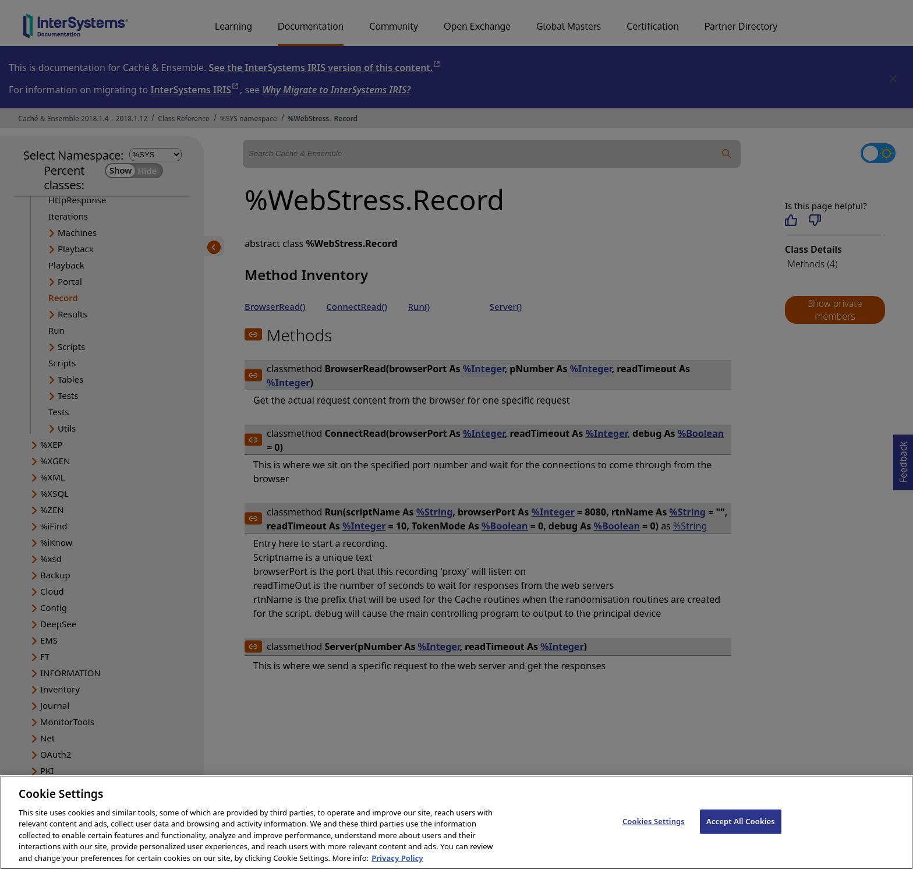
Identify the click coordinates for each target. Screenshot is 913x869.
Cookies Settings (653, 836)
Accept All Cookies (740, 836)
